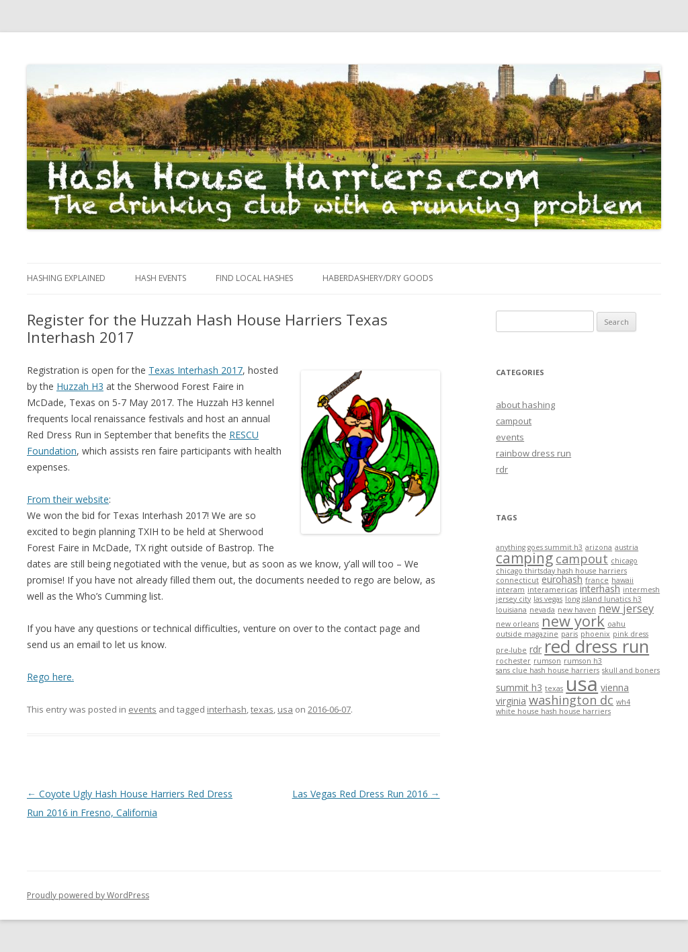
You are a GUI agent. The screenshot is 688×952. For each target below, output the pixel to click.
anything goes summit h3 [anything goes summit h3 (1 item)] (539, 547)
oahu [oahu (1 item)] (616, 624)
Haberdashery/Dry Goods (377, 278)
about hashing (525, 405)
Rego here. (50, 676)
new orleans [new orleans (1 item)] (517, 624)
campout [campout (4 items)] (582, 559)
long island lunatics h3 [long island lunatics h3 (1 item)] (603, 599)
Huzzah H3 (79, 386)
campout (513, 421)
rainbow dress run (533, 453)
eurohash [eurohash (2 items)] (562, 579)
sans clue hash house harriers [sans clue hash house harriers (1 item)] (547, 670)
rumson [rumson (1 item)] (547, 661)
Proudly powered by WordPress (88, 895)
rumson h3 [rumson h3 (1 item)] (583, 661)
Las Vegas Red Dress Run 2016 (366, 793)
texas (262, 709)
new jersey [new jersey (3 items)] (626, 608)
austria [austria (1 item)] (626, 547)
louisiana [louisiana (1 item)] (511, 609)
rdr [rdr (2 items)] (535, 649)
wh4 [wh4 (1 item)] (623, 702)
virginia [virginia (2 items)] (511, 701)
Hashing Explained (66, 278)
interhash (227, 709)
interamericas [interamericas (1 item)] (552, 589)
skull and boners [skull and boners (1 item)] (631, 670)
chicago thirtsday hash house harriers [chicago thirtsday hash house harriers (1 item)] (561, 571)
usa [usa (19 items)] (582, 683)
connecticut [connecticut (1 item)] (517, 580)
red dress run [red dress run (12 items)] (596, 646)
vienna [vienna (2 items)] (615, 687)
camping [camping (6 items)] (524, 558)
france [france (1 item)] (597, 580)
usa (285, 709)
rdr (502, 469)
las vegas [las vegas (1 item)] (547, 599)
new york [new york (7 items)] (573, 621)
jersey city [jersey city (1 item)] (513, 599)
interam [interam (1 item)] (510, 589)
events (142, 709)
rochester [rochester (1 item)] (513, 661)
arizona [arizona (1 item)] (598, 547)
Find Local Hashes (254, 278)
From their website (68, 499)
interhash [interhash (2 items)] (600, 588)
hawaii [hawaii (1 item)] (622, 580)
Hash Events (160, 278)
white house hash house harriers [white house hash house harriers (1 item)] (553, 711)
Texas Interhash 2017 (195, 370)
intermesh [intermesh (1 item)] (641, 589)
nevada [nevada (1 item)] (542, 609)
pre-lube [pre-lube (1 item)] (511, 650)
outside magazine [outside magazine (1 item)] (527, 634)
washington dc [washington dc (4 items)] (571, 700)
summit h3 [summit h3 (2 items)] (519, 687)
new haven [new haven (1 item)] (577, 609)
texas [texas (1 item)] (554, 688)
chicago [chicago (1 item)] (624, 560)
